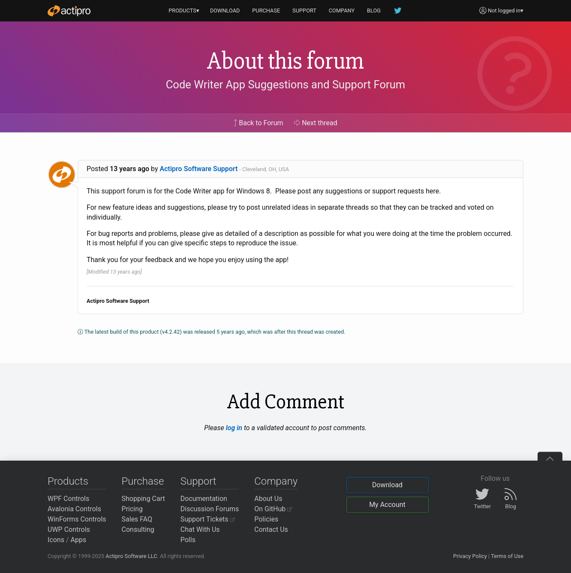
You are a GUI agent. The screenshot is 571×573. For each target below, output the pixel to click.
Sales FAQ (137, 519)
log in (234, 428)
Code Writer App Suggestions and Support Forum (286, 84)
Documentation (203, 499)
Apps (79, 540)
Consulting (138, 529)
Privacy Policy (470, 556)
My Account (387, 505)
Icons (56, 540)
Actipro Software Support (199, 169)
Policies (266, 519)
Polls (187, 540)
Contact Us (271, 529)
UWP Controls (69, 529)
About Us (268, 499)
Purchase (143, 481)
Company (276, 481)
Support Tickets (207, 519)
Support (198, 481)
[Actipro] (69, 10)
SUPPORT (304, 10)
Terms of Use (507, 556)
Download (387, 485)
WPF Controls (68, 499)
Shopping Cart (143, 499)
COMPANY (342, 10)
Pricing (132, 509)
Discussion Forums (209, 509)
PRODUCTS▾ (183, 10)
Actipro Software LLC (131, 556)
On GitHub (273, 509)
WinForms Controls (77, 519)
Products (68, 481)
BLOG (374, 10)
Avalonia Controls (74, 509)
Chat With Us (200, 529)
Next (315, 123)
